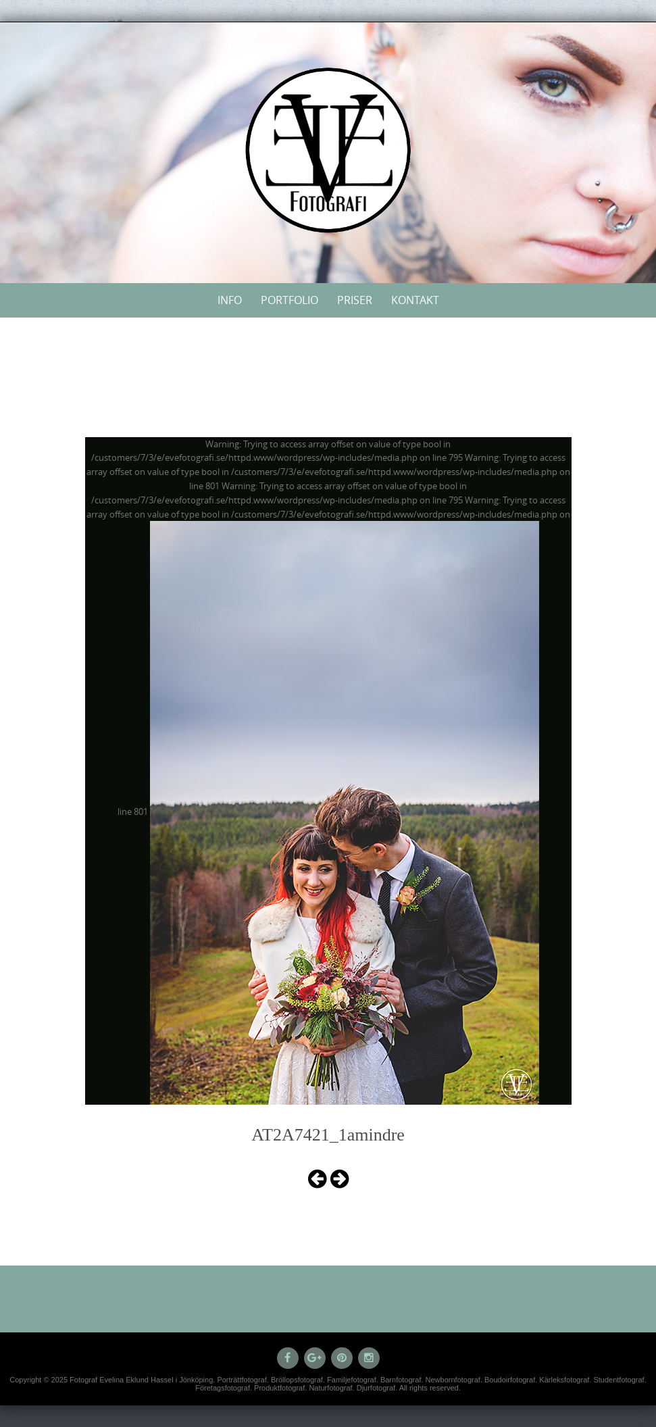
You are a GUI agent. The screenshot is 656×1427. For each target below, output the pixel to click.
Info (230, 300)
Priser (354, 300)
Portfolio (289, 300)
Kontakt (415, 300)
